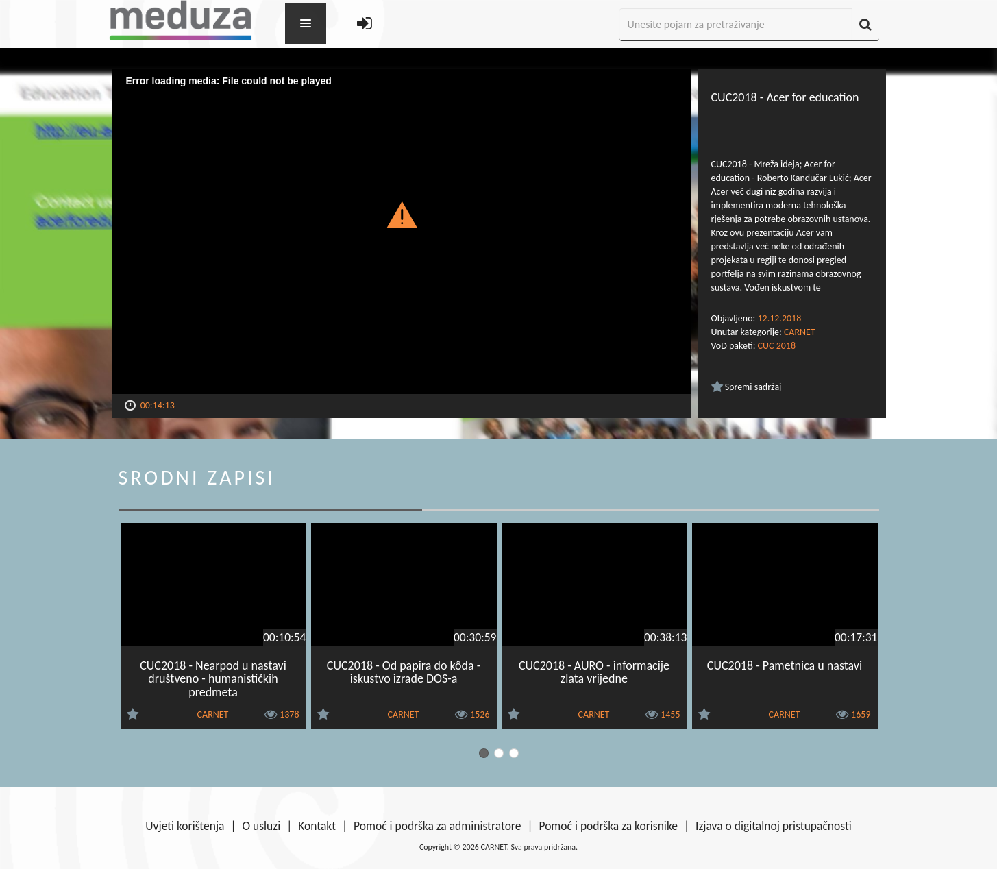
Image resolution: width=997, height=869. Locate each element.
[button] (401, 213)
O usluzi (262, 825)
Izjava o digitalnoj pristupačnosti (774, 825)
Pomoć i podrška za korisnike (608, 825)
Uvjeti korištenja (184, 825)
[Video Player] (401, 231)
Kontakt (317, 825)
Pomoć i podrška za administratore (437, 825)
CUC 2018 (777, 346)
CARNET (799, 332)
